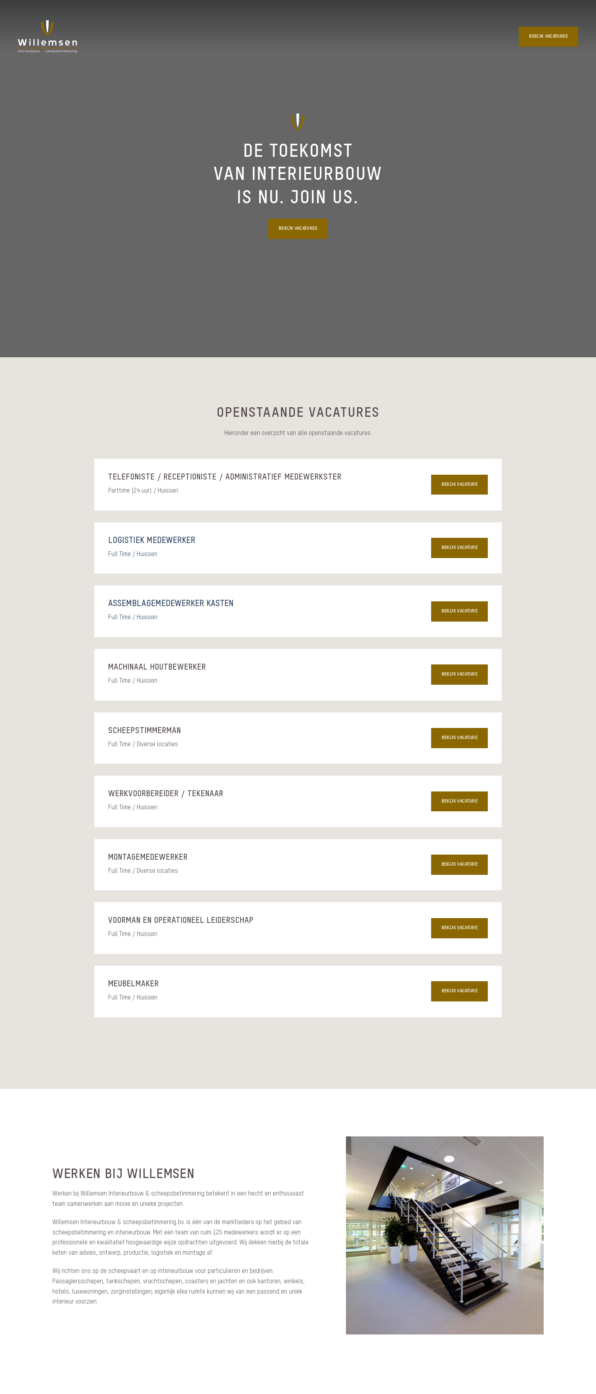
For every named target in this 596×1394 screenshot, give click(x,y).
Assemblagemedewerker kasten (171, 604)
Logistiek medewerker (151, 541)
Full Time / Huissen (132, 554)
